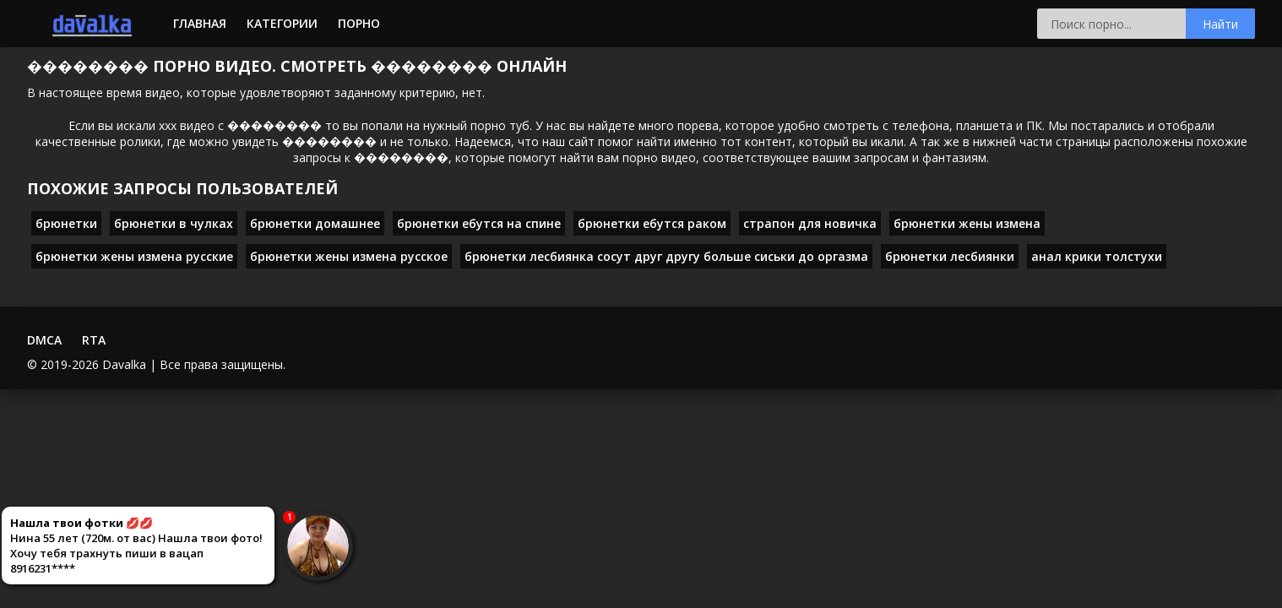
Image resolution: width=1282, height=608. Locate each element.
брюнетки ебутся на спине (479, 223)
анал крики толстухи (1096, 256)
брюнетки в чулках (173, 223)
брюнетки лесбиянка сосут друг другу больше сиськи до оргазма (666, 256)
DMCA (44, 340)
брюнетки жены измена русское (349, 256)
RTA (94, 340)
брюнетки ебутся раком (652, 223)
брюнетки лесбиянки (949, 256)
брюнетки (66, 223)
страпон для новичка (810, 223)
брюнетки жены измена (967, 223)
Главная (199, 23)
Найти (1220, 24)
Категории (282, 23)
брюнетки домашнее (315, 223)
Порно (359, 23)
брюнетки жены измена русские (134, 256)
